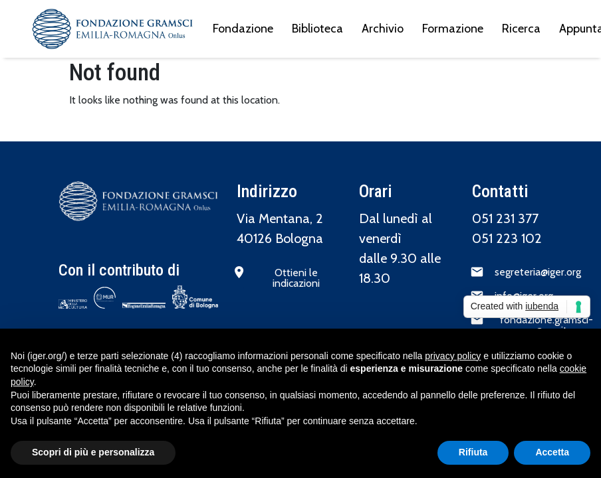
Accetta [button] (552, 452)
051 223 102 (507, 238)
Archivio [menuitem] (383, 28)
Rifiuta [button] (473, 452)
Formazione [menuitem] (452, 28)
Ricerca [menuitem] (521, 28)
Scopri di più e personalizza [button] (93, 452)
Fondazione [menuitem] (243, 28)
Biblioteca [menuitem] (317, 28)
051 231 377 (505, 218)
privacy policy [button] (453, 356)
